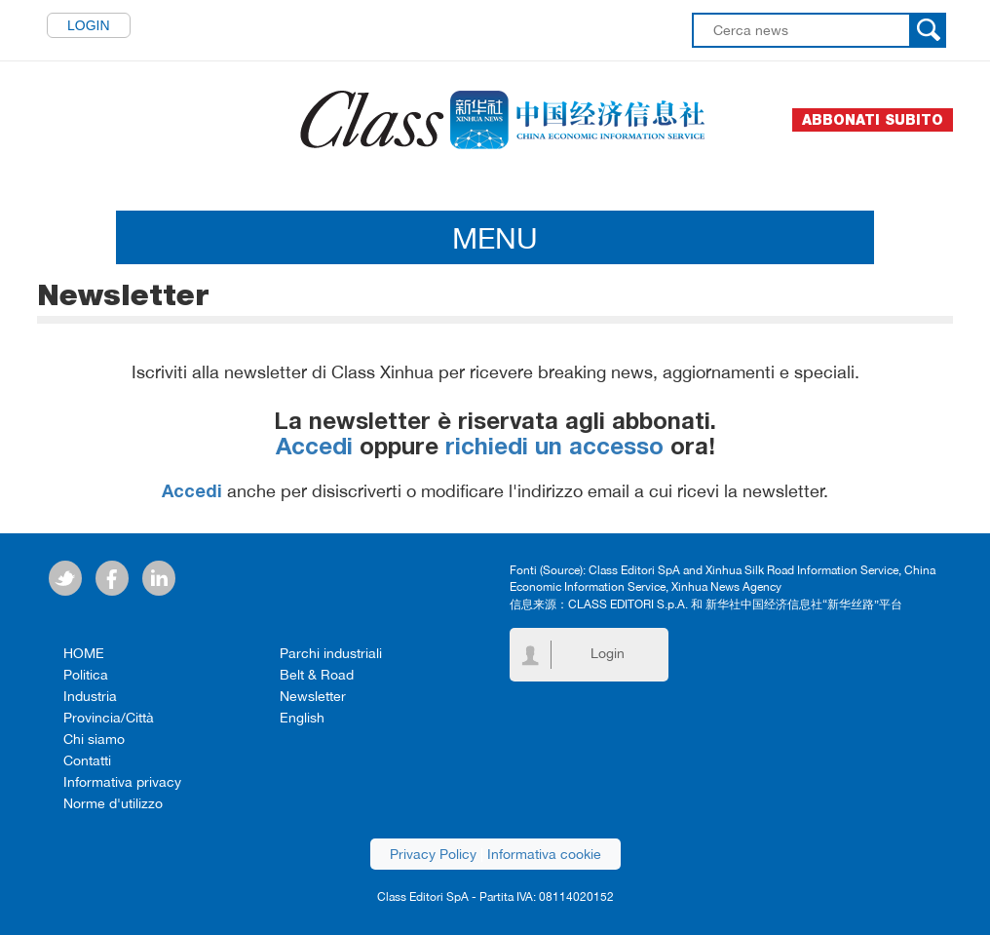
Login (88, 25)
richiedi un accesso (554, 449)
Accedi (314, 449)
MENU (495, 237)
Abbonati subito (872, 120)
